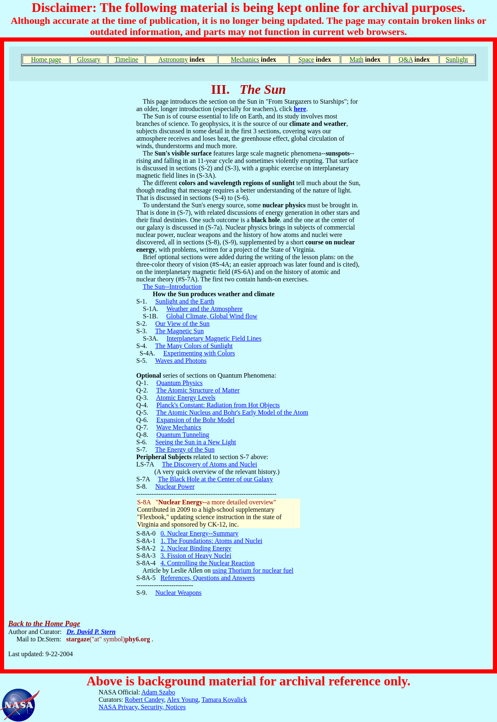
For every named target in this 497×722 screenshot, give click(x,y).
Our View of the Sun (182, 323)
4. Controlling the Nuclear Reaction (208, 562)
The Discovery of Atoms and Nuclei (209, 464)
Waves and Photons (180, 360)
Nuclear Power (175, 486)
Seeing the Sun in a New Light (195, 442)
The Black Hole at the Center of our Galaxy (215, 479)
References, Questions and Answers (208, 577)
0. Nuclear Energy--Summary (199, 533)
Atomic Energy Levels (186, 397)
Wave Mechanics (178, 427)
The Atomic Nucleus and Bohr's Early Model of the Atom (232, 412)
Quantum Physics (179, 382)
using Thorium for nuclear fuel (253, 570)
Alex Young (182, 699)
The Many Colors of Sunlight (193, 345)
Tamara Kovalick (224, 699)
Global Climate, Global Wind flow (211, 316)
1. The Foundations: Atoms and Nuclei (212, 540)
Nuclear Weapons (178, 592)
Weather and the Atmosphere (204, 308)
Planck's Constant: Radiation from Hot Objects (218, 405)
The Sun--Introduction (172, 286)
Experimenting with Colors (199, 353)
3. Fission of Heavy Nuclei (196, 555)
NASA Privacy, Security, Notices (142, 706)
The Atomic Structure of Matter (198, 390)
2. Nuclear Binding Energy (196, 548)
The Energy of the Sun (185, 449)
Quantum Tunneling (182, 434)
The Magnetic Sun (179, 330)
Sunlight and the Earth (185, 301)
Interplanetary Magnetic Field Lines (213, 338)
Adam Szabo (158, 692)
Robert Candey (144, 699)
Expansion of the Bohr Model (195, 419)
